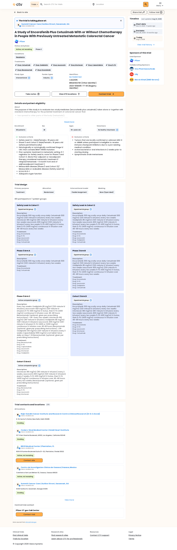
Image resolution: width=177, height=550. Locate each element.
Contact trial (106, 94)
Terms (131, 539)
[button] (20, 57)
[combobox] (66, 4)
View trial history (146, 44)
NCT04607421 (75, 77)
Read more (69, 122)
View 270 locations (69, 94)
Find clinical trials (20, 535)
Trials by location (20, 539)
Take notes (33, 94)
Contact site (29, 460)
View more (69, 500)
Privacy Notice (135, 535)
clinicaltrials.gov (30, 522)
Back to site (21, 12)
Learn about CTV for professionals (66, 539)
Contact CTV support (99, 535)
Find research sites (59, 535)
